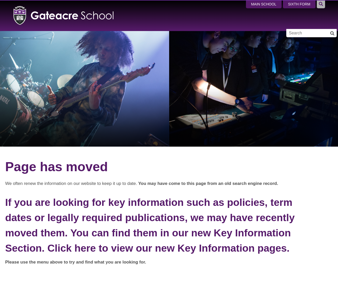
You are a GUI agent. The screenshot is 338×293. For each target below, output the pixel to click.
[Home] (64, 15)
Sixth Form (299, 4)
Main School (263, 4)
